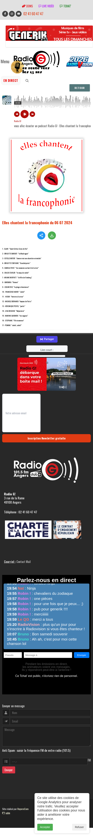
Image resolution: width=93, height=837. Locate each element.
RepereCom (23, 804)
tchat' (65, 6)
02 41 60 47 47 (33, 13)
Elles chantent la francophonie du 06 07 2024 (37, 222)
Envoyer (9, 765)
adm (6, 808)
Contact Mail (23, 557)
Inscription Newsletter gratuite (47, 433)
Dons (27, 6)
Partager (47, 334)
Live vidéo (46, 6)
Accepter (45, 827)
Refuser (79, 827)
